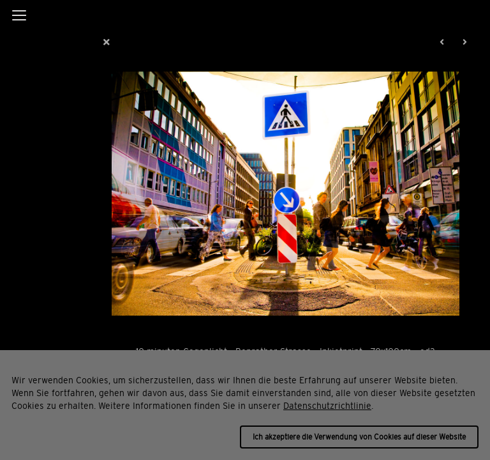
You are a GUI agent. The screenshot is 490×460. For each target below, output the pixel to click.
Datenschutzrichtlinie (327, 406)
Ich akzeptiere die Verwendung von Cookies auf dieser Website (359, 437)
